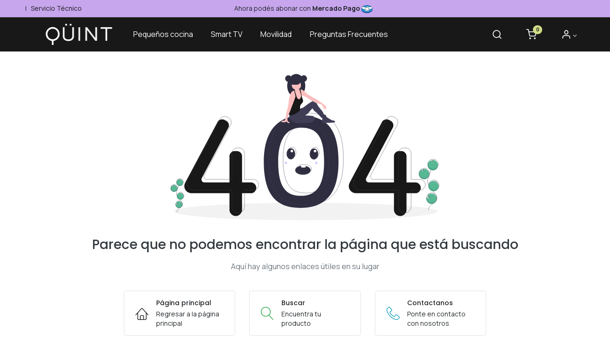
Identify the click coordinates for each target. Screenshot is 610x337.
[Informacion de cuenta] (567, 35)
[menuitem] (167, 34)
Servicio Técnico (55, 8)
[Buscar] (494, 35)
